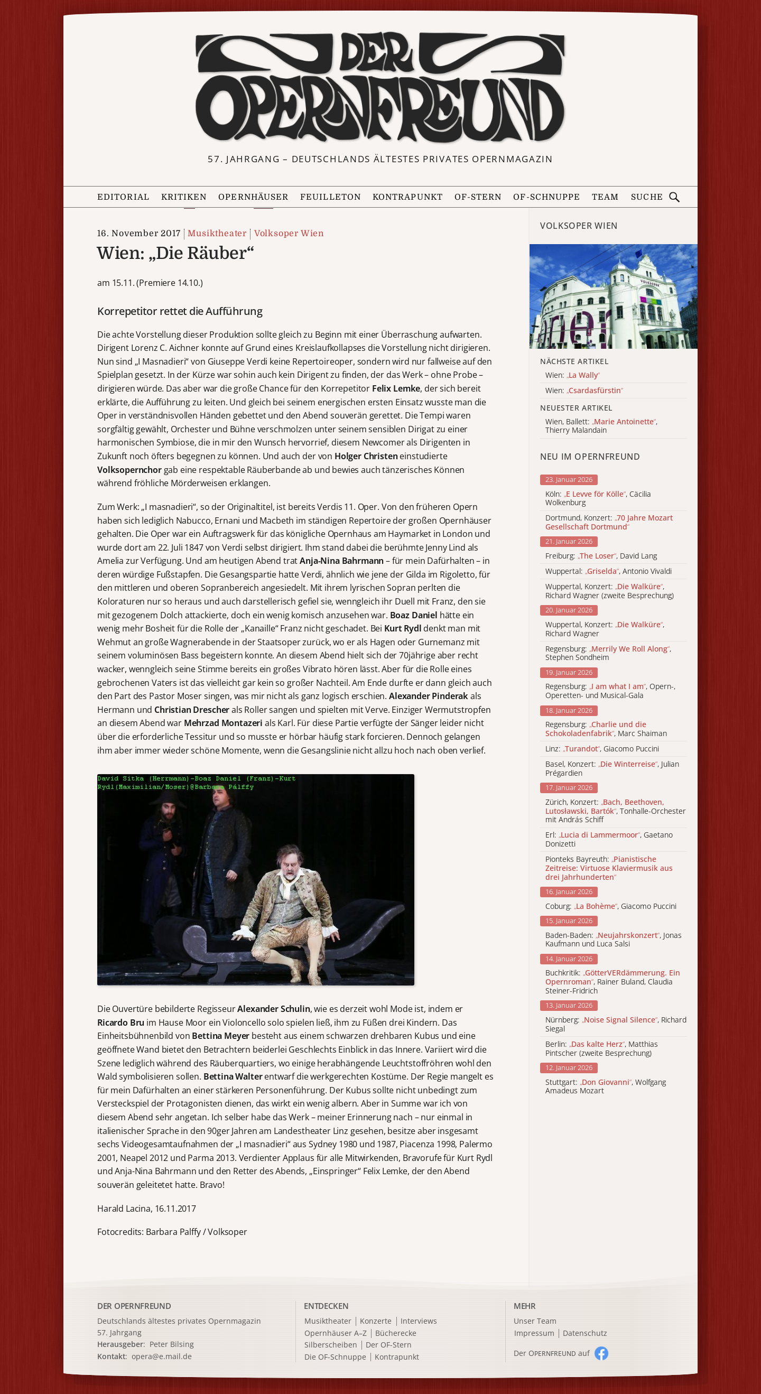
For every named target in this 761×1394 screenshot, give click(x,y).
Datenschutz (585, 1333)
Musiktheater (217, 233)
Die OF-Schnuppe (335, 1357)
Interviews (419, 1321)
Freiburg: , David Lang (601, 556)
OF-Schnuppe (546, 197)
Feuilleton (330, 197)
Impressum (534, 1333)
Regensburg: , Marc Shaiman (606, 729)
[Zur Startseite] (380, 88)
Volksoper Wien (289, 233)
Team (605, 197)
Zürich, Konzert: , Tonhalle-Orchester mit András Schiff (615, 811)
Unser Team (535, 1321)
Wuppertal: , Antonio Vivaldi (608, 571)
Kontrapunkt (408, 197)
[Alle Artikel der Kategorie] (613, 296)
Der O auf (552, 1353)
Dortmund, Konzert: (609, 523)
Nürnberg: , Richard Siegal (615, 1025)
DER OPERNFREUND (134, 1305)
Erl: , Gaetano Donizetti (609, 840)
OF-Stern (478, 197)
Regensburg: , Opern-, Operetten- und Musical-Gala (610, 691)
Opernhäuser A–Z (335, 1333)
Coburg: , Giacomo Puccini (610, 906)
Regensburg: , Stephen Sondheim (608, 654)
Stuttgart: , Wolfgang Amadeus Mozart (605, 1087)
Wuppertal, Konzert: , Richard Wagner (604, 629)
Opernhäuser (253, 197)
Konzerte (376, 1321)
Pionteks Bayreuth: (609, 868)
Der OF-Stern (389, 1345)
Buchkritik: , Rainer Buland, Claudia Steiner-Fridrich (612, 982)
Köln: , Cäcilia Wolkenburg (598, 499)
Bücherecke (395, 1333)
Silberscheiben (330, 1345)
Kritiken (184, 197)
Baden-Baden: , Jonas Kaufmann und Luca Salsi (613, 940)
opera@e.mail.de (162, 1356)
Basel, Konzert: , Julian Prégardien (612, 769)
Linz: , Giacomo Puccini (602, 749)
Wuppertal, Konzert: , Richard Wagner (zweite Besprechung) (609, 591)
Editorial (123, 197)
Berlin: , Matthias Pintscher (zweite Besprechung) (601, 1049)
